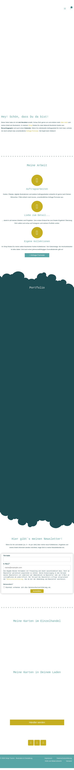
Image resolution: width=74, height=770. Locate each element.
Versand (69, 763)
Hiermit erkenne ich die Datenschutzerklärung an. (28, 589)
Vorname (6, 557)
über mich (64, 124)
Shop (30, 127)
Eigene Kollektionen (37, 243)
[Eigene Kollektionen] (37, 234)
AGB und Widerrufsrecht (53, 763)
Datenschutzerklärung (15, 581)
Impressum (48, 760)
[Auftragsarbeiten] (37, 182)
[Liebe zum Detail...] (37, 208)
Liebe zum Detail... (37, 217)
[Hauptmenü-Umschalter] (65, 9)
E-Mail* (6, 566)
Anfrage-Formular (32, 133)
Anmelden (37, 593)
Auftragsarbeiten (37, 191)
